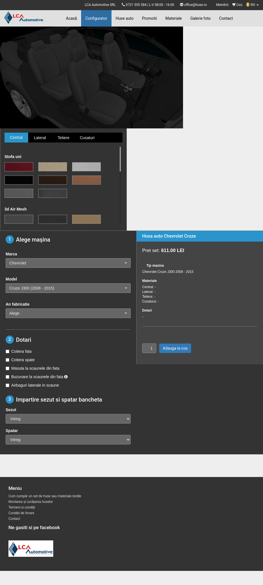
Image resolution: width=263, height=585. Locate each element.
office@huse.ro (195, 5)
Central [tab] (16, 137)
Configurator (96, 18)
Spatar (12, 430)
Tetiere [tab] (63, 137)
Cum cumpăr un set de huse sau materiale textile (44, 496)
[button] (68, 263)
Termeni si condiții (21, 507)
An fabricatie (18, 304)
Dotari (147, 310)
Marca (11, 254)
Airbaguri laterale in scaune (32, 385)
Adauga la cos (175, 348)
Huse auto (125, 18)
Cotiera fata (19, 351)
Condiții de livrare (21, 513)
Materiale (173, 18)
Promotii (149, 18)
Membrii (222, 5)
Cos (237, 5)
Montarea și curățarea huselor (30, 502)
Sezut (11, 409)
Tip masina (155, 266)
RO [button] (252, 5)
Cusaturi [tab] (87, 137)
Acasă (71, 18)
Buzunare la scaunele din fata (37, 376)
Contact (226, 18)
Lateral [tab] (40, 137)
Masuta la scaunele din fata (32, 368)
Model (11, 279)
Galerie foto (200, 18)
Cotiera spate (20, 360)
